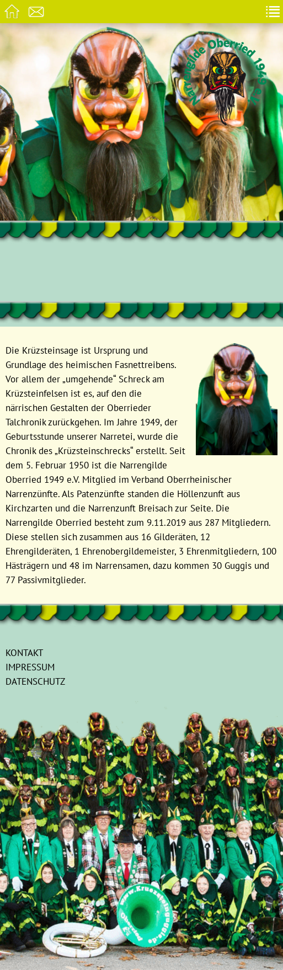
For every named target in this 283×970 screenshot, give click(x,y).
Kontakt (24, 652)
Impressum (30, 666)
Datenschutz (35, 681)
